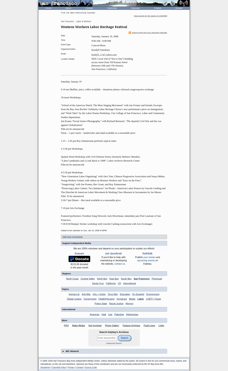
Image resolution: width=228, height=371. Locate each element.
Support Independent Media (76, 243)
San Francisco (67, 21)
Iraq (110, 314)
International (129, 283)
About (68, 8)
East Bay (114, 279)
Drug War (113, 294)
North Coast (72, 279)
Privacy (71, 367)
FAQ (66, 325)
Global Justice (74, 299)
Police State (101, 303)
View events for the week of (150, 16)
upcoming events (146, 260)
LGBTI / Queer (153, 299)
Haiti (103, 314)
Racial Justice (116, 303)
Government (90, 299)
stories (149, 257)
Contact (89, 8)
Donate (179, 8)
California (111, 283)
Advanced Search (114, 343)
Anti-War (86, 294)
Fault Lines (149, 325)
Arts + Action (99, 294)
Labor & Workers (83, 21)
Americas (94, 314)
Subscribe (112, 8)
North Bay (102, 279)
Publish (157, 8)
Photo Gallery (112, 325)
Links (161, 325)
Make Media (78, 325)
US (119, 283)
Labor (140, 299)
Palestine (119, 314)
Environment (152, 294)
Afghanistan (132, 314)
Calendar (135, 8)
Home (48, 8)
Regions (66, 273)
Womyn (129, 303)
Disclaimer (45, 367)
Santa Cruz (98, 283)
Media (132, 299)
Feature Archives (131, 325)
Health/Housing (106, 299)
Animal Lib (74, 294)
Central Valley (88, 279)
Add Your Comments (73, 237)
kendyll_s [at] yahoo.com (104, 54)
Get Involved (94, 325)
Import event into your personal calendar (148, 33)
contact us (119, 264)
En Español (138, 294)
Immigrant (121, 299)
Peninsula (157, 279)
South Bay (126, 279)
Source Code (91, 367)
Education (125, 294)
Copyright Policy (59, 367)
